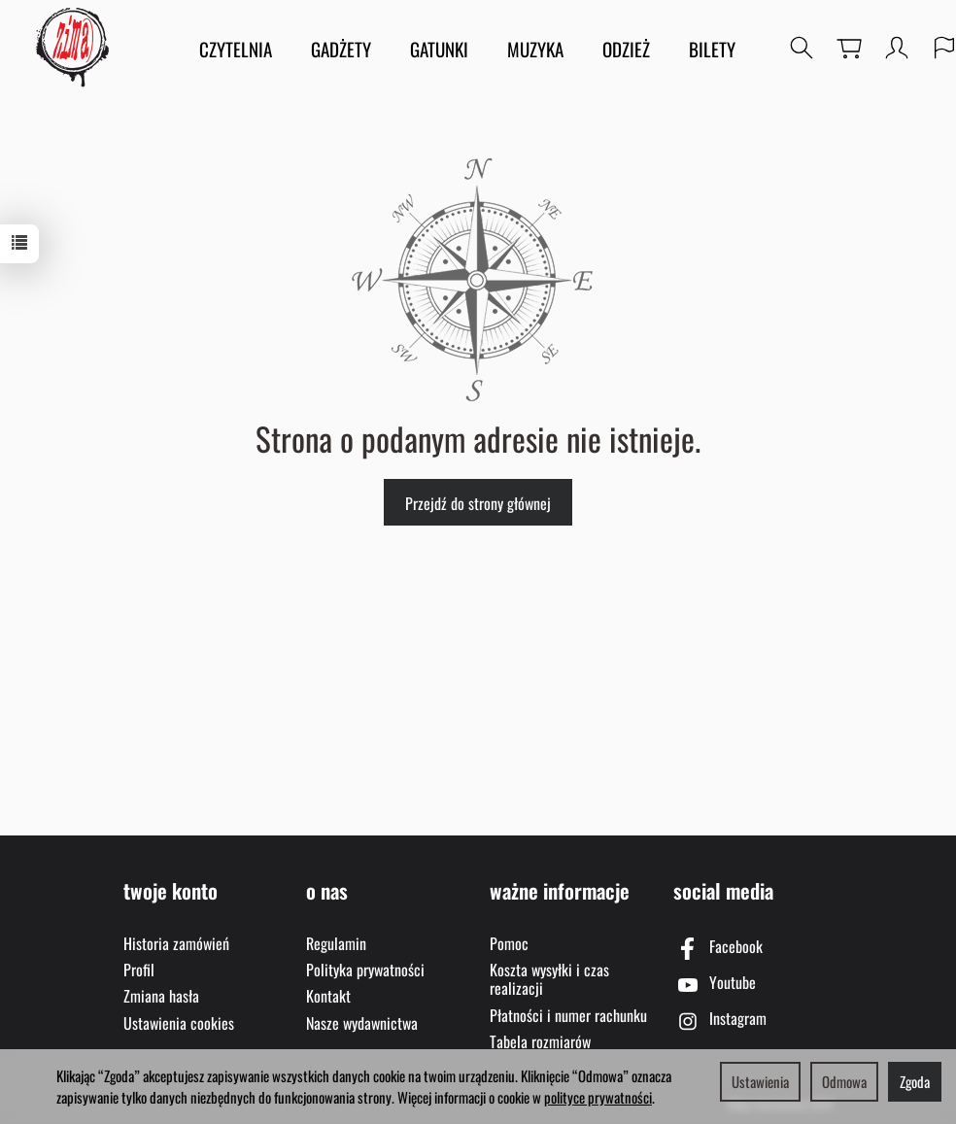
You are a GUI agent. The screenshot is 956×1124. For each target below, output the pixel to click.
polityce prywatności (598, 1096)
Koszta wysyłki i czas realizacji (549, 979)
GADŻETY (341, 48)
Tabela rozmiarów (540, 1041)
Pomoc (509, 943)
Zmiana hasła (161, 995)
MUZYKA (535, 48)
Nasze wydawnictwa (362, 1023)
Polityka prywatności (365, 969)
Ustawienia (760, 1081)
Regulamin (336, 943)
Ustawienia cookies (178, 1023)
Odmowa (844, 1081)
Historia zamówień (176, 943)
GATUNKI (439, 48)
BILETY (712, 48)
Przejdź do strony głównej (478, 503)
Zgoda (915, 1081)
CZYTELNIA (235, 48)
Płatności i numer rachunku (568, 1015)
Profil (138, 969)
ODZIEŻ (626, 48)
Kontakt (328, 995)
